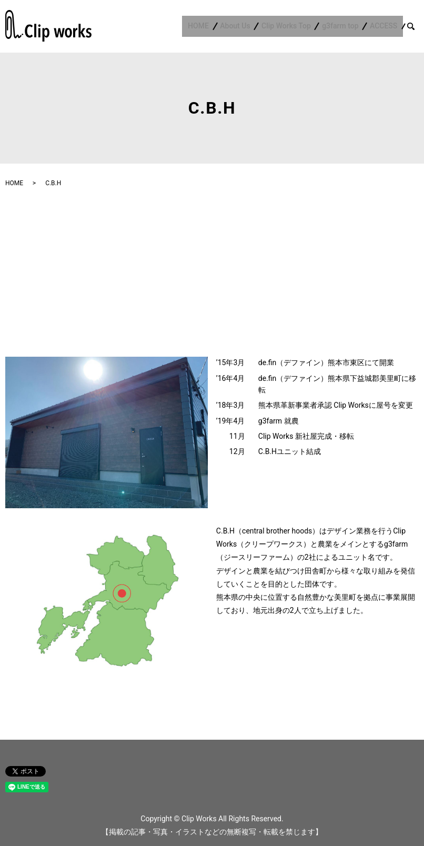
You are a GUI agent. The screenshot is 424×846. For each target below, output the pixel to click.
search (417, 26)
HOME (215, 26)
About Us (248, 26)
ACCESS (385, 26)
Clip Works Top (295, 26)
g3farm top (346, 26)
